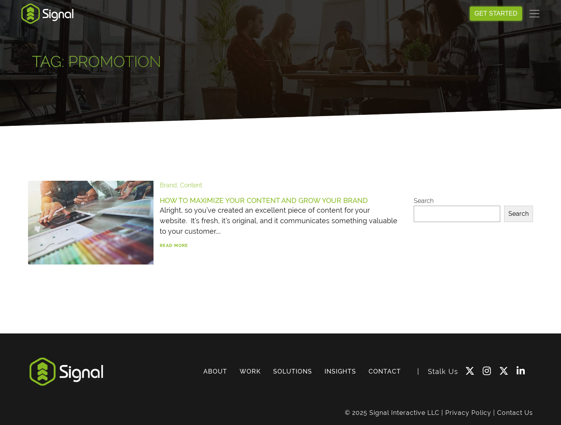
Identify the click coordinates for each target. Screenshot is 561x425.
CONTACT (385, 371)
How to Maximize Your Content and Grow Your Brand (264, 200)
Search (424, 201)
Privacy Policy (468, 412)
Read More (174, 245)
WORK (250, 371)
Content (191, 185)
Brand (168, 185)
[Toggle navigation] (534, 13)
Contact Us (515, 412)
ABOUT (215, 371)
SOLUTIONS (292, 371)
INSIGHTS (340, 371)
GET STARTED (496, 13)
